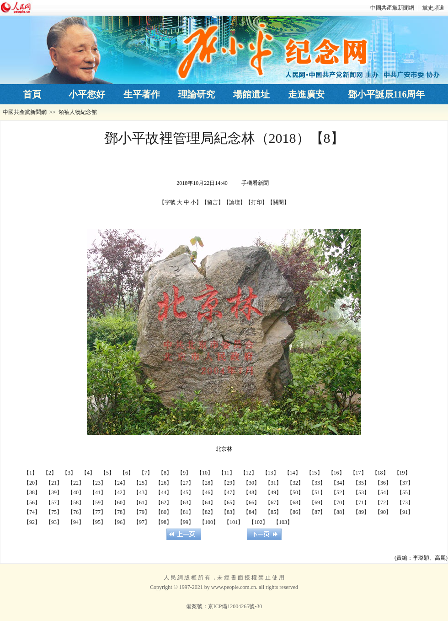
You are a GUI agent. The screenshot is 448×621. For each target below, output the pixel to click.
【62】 (163, 502)
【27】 (185, 483)
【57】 (54, 502)
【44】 (163, 492)
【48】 (251, 492)
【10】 (205, 473)
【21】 (54, 483)
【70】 (339, 502)
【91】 (405, 512)
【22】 (76, 483)
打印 (256, 202)
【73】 (405, 502)
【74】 (32, 512)
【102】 (258, 522)
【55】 (405, 492)
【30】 (251, 483)
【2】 (50, 473)
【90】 (383, 512)
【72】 (383, 502)
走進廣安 (306, 94)
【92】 (32, 522)
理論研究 (196, 94)
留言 (212, 202)
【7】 (146, 473)
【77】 (98, 512)
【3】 (69, 473)
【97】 (141, 522)
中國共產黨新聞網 (392, 8)
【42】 (120, 492)
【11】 (227, 473)
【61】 (141, 502)
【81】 (185, 512)
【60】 (120, 502)
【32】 (295, 483)
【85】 (273, 512)
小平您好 (87, 94)
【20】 (32, 483)
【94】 (76, 522)
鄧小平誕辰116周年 (386, 94)
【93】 (54, 522)
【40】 (76, 492)
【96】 (120, 522)
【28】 (207, 483)
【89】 (361, 512)
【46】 (207, 492)
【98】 (163, 522)
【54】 (383, 492)
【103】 (283, 522)
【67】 (273, 502)
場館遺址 (251, 94)
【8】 (165, 473)
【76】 (76, 512)
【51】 (317, 492)
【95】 (98, 522)
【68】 (295, 502)
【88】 (339, 512)
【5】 (107, 473)
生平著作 (141, 94)
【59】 (98, 502)
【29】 (229, 483)
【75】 (54, 512)
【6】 (126, 473)
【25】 (141, 483)
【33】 (317, 483)
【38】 (32, 492)
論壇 (234, 202)
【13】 (270, 473)
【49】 (273, 492)
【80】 (163, 512)
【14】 (292, 473)
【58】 (76, 502)
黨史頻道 (433, 8)
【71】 (361, 502)
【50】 (295, 492)
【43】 (141, 492)
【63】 (185, 502)
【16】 (336, 473)
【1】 (30, 473)
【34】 (339, 483)
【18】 (380, 473)
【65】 (229, 502)
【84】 (251, 512)
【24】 (120, 483)
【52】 (339, 492)
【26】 (163, 483)
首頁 (32, 94)
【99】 (185, 522)
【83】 (229, 512)
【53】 (361, 492)
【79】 (141, 512)
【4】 (88, 473)
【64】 (207, 502)
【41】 (98, 492)
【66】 (251, 502)
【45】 (185, 492)
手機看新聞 (255, 183)
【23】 (98, 483)
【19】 (402, 473)
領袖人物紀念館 (78, 112)
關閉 (278, 202)
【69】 (317, 502)
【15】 (314, 473)
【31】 (273, 483)
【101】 (233, 522)
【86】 (295, 512)
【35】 (361, 483)
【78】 (120, 512)
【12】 (248, 473)
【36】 (383, 483)
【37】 (405, 483)
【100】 (209, 522)
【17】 (358, 473)
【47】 (229, 492)
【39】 (54, 492)
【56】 (32, 502)
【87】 (317, 512)
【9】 (184, 473)
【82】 (207, 512)
